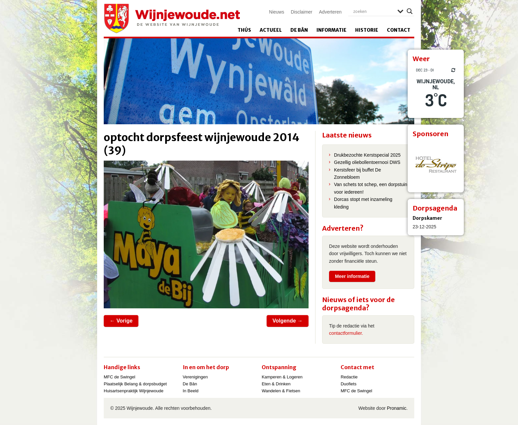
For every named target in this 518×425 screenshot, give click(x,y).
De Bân (299, 30)
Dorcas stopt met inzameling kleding (363, 203)
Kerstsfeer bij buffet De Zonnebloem (357, 173)
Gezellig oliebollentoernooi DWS (367, 162)
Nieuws (276, 12)
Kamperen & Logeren (282, 376)
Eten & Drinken (276, 383)
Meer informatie (352, 276)
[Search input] (373, 11)
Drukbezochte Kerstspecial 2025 (367, 155)
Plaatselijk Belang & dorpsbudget (135, 383)
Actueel (271, 30)
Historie (366, 30)
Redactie (349, 376)
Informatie (331, 30)
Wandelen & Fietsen (281, 390)
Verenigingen (195, 376)
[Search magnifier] (409, 11)
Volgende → (288, 321)
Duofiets (348, 383)
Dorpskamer (427, 218)
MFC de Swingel (119, 376)
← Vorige (121, 321)
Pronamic (396, 408)
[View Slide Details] (436, 164)
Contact (398, 30)
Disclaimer (301, 12)
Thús (244, 30)
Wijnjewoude (172, 18)
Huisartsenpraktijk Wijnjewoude (134, 390)
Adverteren (330, 12)
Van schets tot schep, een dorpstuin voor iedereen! (370, 188)
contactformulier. (346, 333)
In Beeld (191, 390)
